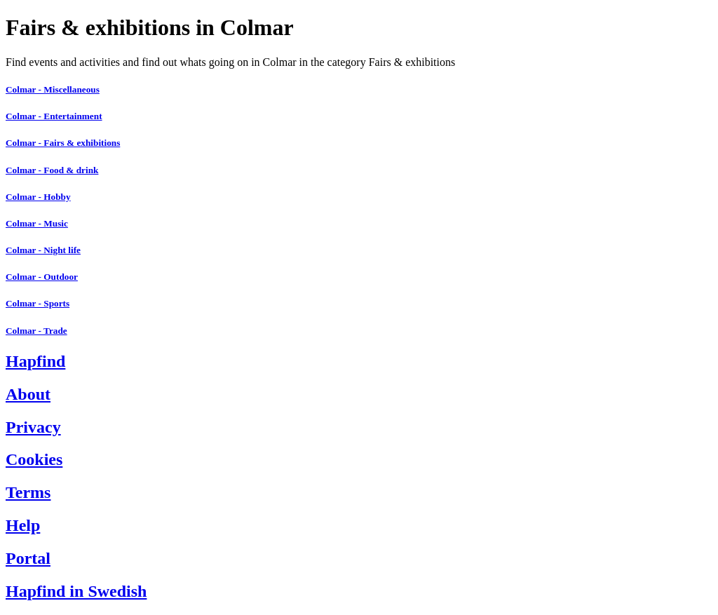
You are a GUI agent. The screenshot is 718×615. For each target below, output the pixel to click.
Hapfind (35, 361)
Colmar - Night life (43, 250)
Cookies (34, 459)
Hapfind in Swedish (76, 591)
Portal (28, 558)
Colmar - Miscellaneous (53, 89)
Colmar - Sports (37, 303)
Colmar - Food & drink (52, 170)
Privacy (33, 427)
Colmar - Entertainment (54, 116)
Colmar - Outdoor (42, 276)
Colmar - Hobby (38, 196)
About (28, 394)
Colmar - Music (37, 223)
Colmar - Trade (36, 330)
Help (23, 525)
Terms (28, 492)
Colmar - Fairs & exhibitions (63, 142)
